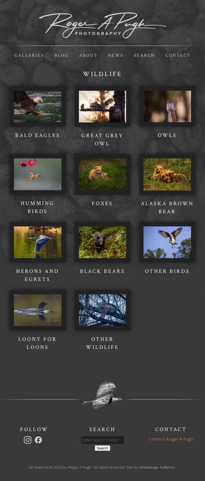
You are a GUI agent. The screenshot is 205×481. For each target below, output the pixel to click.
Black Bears (102, 271)
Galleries (29, 55)
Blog (61, 55)
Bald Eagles (37, 135)
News (115, 55)
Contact (178, 55)
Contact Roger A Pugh (170, 439)
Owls (167, 135)
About (88, 55)
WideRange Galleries (157, 467)
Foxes (102, 203)
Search (144, 55)
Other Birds (167, 271)
